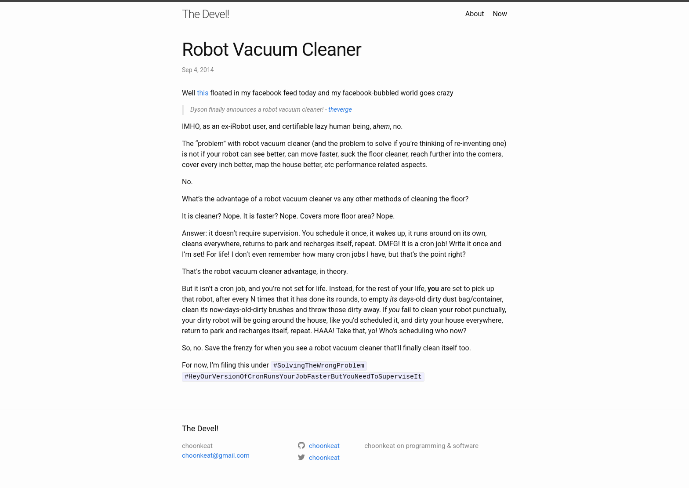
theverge (340, 109)
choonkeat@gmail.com (216, 455)
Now (500, 14)
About (474, 14)
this (202, 93)
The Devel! (205, 14)
